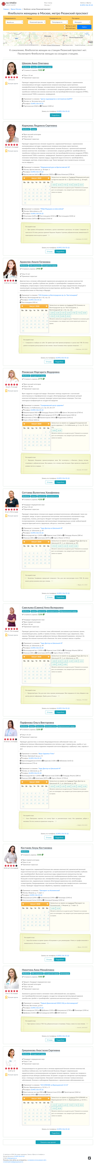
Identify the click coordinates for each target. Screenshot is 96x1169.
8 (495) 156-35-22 (37, 103)
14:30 (70, 546)
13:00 (59, 546)
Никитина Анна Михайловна (38, 969)
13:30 (65, 546)
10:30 (59, 661)
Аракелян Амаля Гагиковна (35, 261)
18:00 (54, 185)
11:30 (70, 661)
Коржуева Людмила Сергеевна (39, 125)
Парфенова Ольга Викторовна (37, 722)
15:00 (75, 546)
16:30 (68, 313)
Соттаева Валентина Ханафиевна (40, 492)
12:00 (52, 313)
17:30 (79, 313)
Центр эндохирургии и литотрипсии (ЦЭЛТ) (56, 99)
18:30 (59, 185)
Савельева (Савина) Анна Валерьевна (42, 607)
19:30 (70, 185)
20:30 (81, 185)
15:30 (63, 313)
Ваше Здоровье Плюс (46, 753)
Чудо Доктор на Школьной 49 (51, 528)
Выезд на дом (71, 26)
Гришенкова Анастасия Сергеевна (41, 1050)
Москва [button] (48, 4)
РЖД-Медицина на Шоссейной (52, 209)
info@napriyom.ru (12, 1158)
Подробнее (56, 115)
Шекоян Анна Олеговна (35, 63)
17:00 (73, 313)
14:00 (65, 664)
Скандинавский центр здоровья (52, 405)
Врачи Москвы (16, 9)
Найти (84, 27)
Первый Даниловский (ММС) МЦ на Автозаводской (59, 1003)
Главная (6, 9)
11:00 (65, 661)
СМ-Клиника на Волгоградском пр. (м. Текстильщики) (58, 295)
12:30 (57, 313)
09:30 (54, 546)
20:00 (75, 185)
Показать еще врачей (48, 1142)
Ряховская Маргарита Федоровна (40, 371)
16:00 (54, 430)
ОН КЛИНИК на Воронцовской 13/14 (54, 1085)
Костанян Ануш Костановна (36, 847)
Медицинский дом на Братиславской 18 (55, 167)
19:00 (65, 185)
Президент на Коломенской (49, 890)
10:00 (54, 661)
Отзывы (50, 251)
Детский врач (71, 28)
